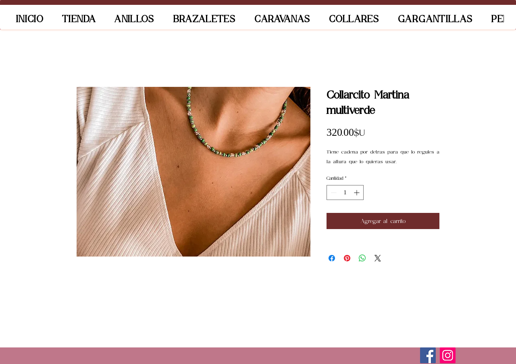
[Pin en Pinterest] (347, 258)
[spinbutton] (345, 192)
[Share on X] (378, 258)
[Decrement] (333, 192)
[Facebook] (428, 355)
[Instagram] (448, 355)
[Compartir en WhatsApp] (362, 258)
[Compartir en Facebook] (332, 258)
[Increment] (357, 192)
